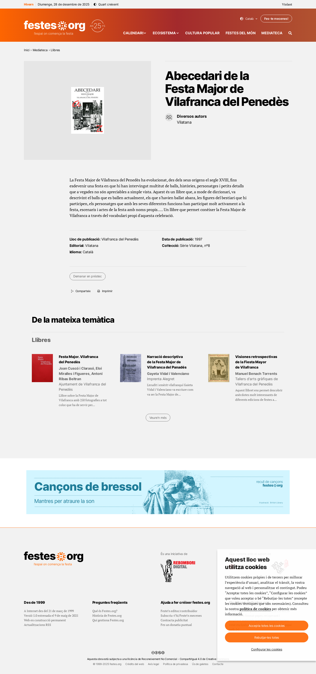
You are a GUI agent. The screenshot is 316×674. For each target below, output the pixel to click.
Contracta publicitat (174, 620)
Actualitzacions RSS (37, 625)
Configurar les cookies (266, 649)
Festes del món (241, 33)
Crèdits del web (134, 664)
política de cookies (255, 608)
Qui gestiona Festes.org (108, 620)
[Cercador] (290, 33)
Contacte (217, 664)
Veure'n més (157, 417)
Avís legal (153, 664)
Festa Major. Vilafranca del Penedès (78, 359)
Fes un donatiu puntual (176, 625)
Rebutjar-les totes (266, 637)
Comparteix (83, 291)
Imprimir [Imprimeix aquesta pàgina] (107, 291)
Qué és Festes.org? (104, 611)
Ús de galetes (200, 664)
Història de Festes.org (107, 615)
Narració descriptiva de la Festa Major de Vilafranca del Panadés (167, 361)
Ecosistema (164, 33)
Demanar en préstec (87, 276)
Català (248, 18)
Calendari (133, 33)
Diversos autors (192, 116)
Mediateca (271, 33)
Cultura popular (202, 33)
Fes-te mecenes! (276, 18)
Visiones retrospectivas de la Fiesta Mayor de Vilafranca (256, 361)
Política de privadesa (175, 664)
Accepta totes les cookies (267, 625)
